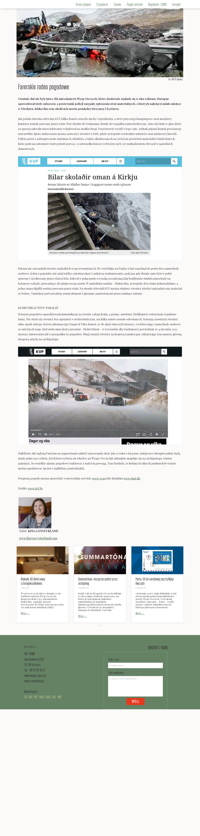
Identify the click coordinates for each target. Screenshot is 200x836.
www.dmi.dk (131, 478)
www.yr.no (99, 478)
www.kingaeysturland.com (38, 538)
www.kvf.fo (35, 488)
